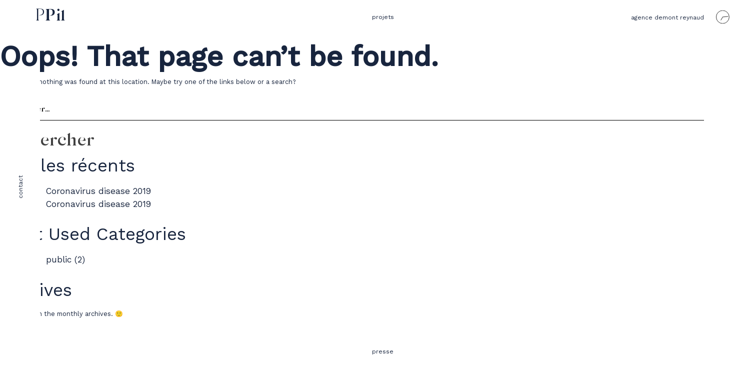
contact (20, 187)
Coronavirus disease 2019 (98, 191)
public (59, 259)
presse (383, 351)
